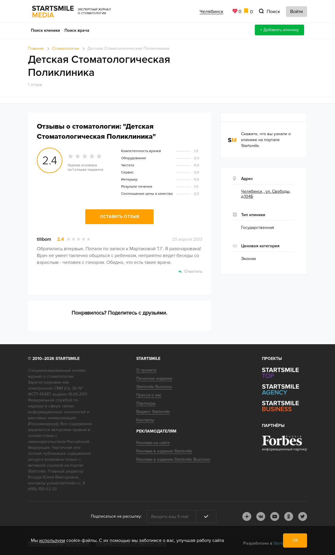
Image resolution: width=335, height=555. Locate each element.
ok (288, 516)
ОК (295, 540)
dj (246, 516)
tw (302, 516)
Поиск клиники (45, 30)
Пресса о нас (149, 395)
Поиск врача (76, 30)
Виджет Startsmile (153, 411)
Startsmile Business (154, 386)
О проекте (146, 370)
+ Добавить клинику (279, 29)
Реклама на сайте (153, 442)
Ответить (193, 271)
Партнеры (146, 403)
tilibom (44, 239)
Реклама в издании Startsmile (164, 451)
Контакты (145, 419)
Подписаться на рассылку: (116, 516)
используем (52, 540)
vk (260, 516)
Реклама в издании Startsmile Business (173, 459)
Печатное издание (154, 378)
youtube (274, 516)
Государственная (257, 227)
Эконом (248, 258)
